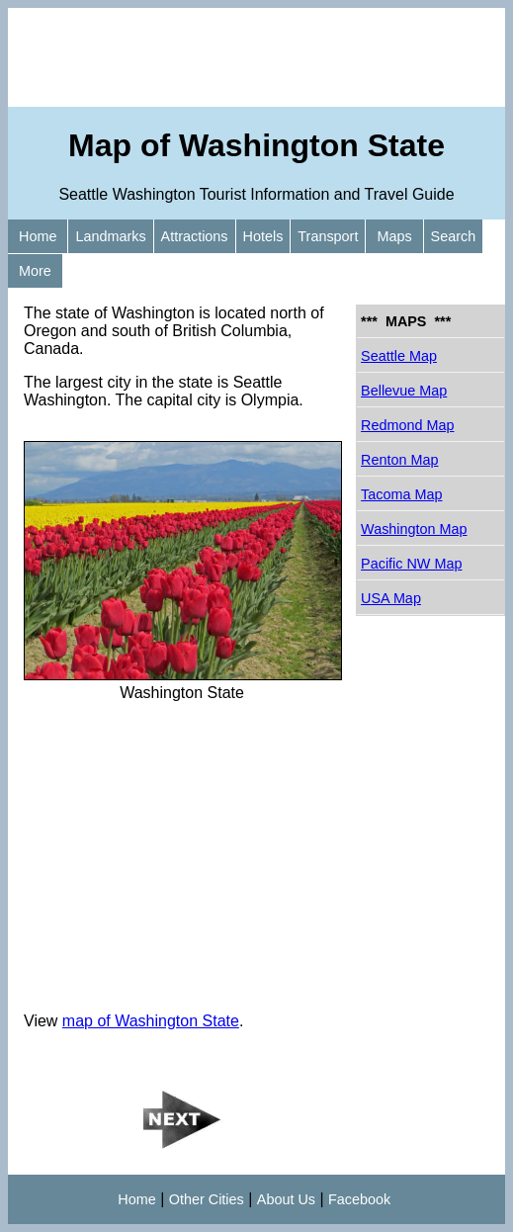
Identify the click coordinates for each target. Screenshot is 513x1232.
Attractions (194, 236)
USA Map (391, 598)
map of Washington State (150, 1020)
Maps (394, 236)
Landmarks (110, 236)
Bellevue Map (404, 390)
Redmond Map (407, 425)
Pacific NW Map (411, 564)
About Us (286, 1199)
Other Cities (206, 1199)
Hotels (263, 236)
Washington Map (414, 529)
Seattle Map (399, 356)
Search (453, 236)
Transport (328, 236)
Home (37, 236)
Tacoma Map (401, 494)
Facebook (359, 1199)
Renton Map (399, 460)
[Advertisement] (256, 57)
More (35, 271)
